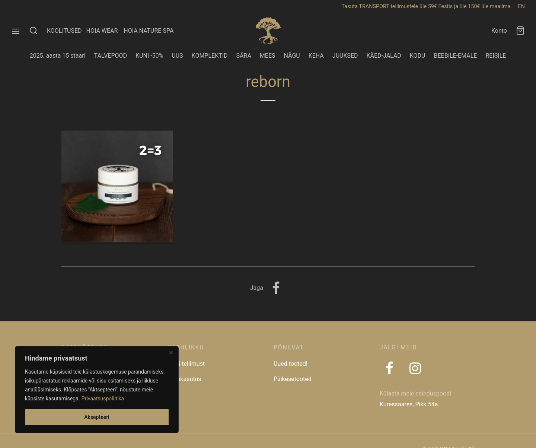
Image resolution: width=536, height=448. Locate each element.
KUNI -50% (149, 55)
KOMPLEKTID (210, 55)
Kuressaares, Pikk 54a (409, 404)
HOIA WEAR (105, 30)
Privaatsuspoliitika (103, 398)
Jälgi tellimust (186, 363)
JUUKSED (345, 55)
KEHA (316, 55)
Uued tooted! (290, 363)
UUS (177, 55)
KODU (417, 55)
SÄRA (243, 55)
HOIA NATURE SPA (148, 30)
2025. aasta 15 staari (58, 55)
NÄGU (292, 55)
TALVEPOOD (110, 55)
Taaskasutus (184, 379)
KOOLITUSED (64, 30)
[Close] (170, 352)
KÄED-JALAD (384, 55)
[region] (97, 389)
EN (521, 6)
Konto (499, 30)
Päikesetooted (293, 379)
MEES (267, 55)
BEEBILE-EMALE (455, 55)
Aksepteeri (96, 417)
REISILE (495, 55)
